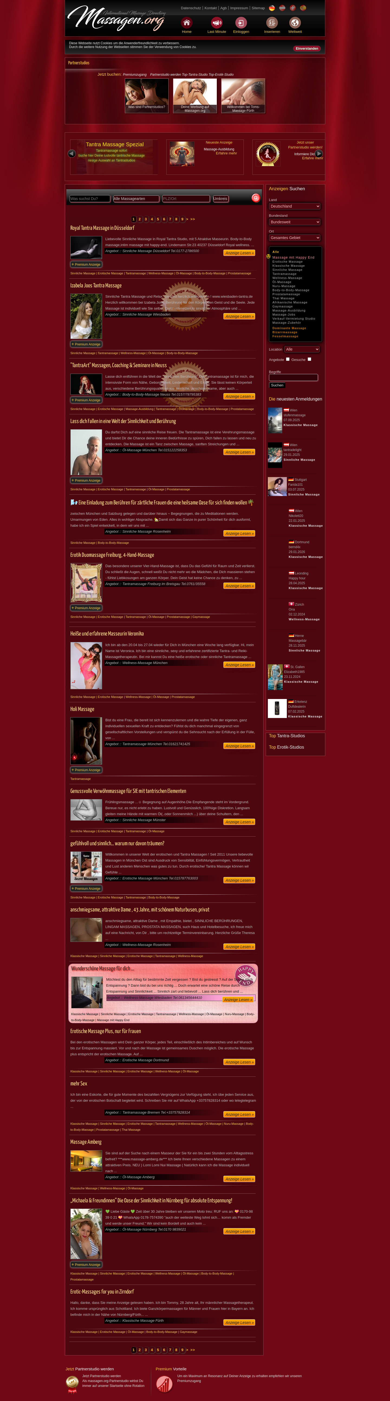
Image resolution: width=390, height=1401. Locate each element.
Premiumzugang (135, 75)
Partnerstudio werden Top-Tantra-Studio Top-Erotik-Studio (191, 75)
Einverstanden (307, 48)
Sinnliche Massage (287, 269)
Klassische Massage (288, 265)
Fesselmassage (285, 336)
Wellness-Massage (287, 277)
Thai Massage (283, 298)
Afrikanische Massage (290, 302)
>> (192, 219)
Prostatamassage (286, 294)
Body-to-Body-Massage (291, 290)
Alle (275, 251)
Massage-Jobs (283, 314)
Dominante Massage (289, 328)
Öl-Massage (281, 282)
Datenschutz (191, 8)
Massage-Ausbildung (289, 310)
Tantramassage (284, 273)
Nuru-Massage (283, 286)
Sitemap (258, 8)
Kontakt (210, 8)
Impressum (239, 8)
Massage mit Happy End (293, 257)
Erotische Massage (287, 261)
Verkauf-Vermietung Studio (293, 318)
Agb (223, 8)
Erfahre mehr (226, 153)
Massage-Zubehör (286, 322)
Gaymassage (282, 306)
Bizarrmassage (285, 332)
